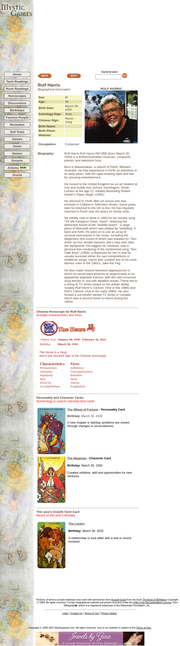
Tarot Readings (17, 81)
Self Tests (17, 132)
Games (17, 139)
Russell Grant (118, 599)
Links (65, 613)
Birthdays (17, 110)
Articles (17, 168)
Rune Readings (17, 88)
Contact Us (76, 613)
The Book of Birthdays (154, 599)
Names (17, 153)
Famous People (17, 117)
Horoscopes (17, 96)
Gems (17, 146)
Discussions (17, 103)
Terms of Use (91, 613)
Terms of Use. (144, 627)
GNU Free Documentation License (152, 602)
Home (17, 74)
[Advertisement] (106, 33)
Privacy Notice (109, 613)
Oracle (17, 175)
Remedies (17, 124)
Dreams (17, 160)
